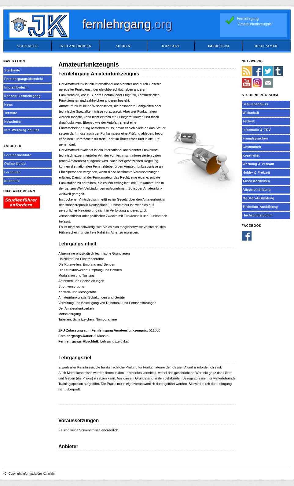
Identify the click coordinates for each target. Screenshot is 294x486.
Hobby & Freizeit (256, 172)
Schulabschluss (255, 104)
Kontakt (170, 46)
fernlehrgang (127, 24)
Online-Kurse (15, 163)
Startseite (28, 46)
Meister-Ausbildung (258, 198)
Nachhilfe (12, 181)
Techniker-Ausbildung (260, 207)
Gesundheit (252, 147)
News (8, 104)
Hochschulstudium (258, 215)
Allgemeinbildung (257, 189)
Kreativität (251, 155)
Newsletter (13, 121)
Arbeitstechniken (256, 181)
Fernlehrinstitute (17, 155)
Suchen (123, 46)
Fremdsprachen (255, 138)
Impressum (218, 46)
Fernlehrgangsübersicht (23, 79)
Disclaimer (266, 46)
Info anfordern (76, 46)
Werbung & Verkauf (258, 164)
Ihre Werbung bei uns (21, 130)
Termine (10, 113)
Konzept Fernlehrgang (22, 96)
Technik (249, 121)
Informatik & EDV (257, 130)
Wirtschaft (251, 112)
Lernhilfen (12, 172)
